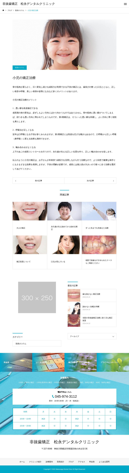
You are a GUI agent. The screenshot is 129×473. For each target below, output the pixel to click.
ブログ (71, 462)
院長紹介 (60, 462)
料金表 (92, 462)
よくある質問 (104, 462)
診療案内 (49, 462)
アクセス (81, 462)
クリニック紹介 (35, 462)
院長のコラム (19, 67)
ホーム (22, 462)
